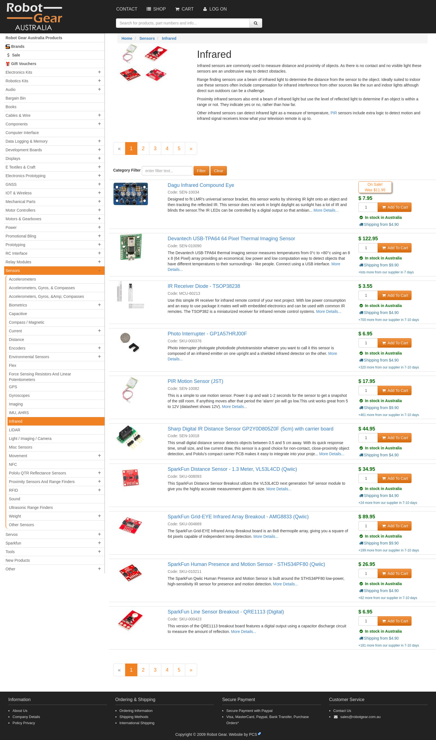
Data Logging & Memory (27, 141)
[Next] (191, 148)
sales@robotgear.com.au (360, 717)
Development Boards (24, 150)
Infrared (15, 421)
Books (11, 107)
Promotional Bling (21, 236)
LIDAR (14, 430)
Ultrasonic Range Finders (31, 507)
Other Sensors (21, 525)
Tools (10, 552)
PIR (334, 113)
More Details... (326, 210)
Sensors (13, 270)
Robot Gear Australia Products (34, 38)
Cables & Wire (18, 115)
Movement (18, 456)
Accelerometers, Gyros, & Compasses (42, 288)
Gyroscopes (19, 395)
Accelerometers (22, 279)
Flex (12, 365)
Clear (218, 171)
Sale (13, 55)
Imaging (16, 404)
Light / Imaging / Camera (30, 438)
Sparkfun (13, 543)
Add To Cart (394, 207)
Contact (126, 9)
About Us (20, 711)
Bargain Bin (16, 98)
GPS (13, 387)
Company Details (26, 717)
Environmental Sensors (29, 357)
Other (10, 569)
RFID (13, 490)
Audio (11, 89)
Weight (15, 516)
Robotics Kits (17, 81)
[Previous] (119, 148)
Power (11, 227)
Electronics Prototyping (25, 176)
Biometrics (18, 305)
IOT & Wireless (19, 193)
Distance (16, 339)
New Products (18, 560)
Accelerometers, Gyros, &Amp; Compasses (46, 296)
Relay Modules (18, 262)
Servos (12, 534)
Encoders (17, 348)
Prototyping (15, 244)
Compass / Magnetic (26, 322)
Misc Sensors (20, 447)
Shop (156, 9)
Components (17, 124)
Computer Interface (22, 132)
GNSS (11, 184)
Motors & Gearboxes (23, 219)
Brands (15, 46)
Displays (13, 158)
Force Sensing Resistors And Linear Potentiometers (40, 377)
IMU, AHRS (19, 412)
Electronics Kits (19, 72)
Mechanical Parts (20, 201)
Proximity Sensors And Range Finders (42, 481)
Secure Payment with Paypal (249, 711)
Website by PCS (243, 734)
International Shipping (137, 723)
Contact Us (342, 711)
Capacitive (18, 313)
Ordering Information (136, 711)
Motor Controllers (20, 210)
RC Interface (17, 253)
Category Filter (127, 170)
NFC (13, 464)
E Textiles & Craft (20, 167)
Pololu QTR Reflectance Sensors (37, 473)
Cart (184, 9)
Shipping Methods (134, 717)
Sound (14, 499)
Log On (214, 9)
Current (15, 331)
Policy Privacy (24, 723)
